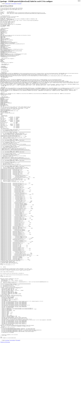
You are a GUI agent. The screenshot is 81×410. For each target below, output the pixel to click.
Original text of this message (5, 408)
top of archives (13, 3)
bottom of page (7, 3)
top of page (7, 406)
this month (19, 3)
